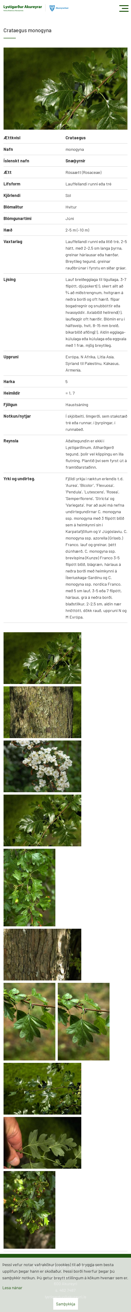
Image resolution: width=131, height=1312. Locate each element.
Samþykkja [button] (65, 1303)
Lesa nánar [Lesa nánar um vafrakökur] (12, 1287)
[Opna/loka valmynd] (124, 8)
